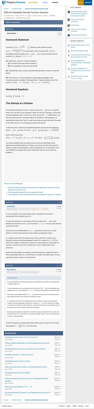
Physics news (9, 184)
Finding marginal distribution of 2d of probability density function (27, 344)
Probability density (9, 18)
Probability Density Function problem (17, 362)
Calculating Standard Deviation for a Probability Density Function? (27, 393)
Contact (60, 407)
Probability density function (23, 18)
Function (45, 16)
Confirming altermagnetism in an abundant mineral (25, 193)
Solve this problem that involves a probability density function (26, 368)
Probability (52, 16)
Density (29, 16)
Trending (55, 2)
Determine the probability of (18, 387)
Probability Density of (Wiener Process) (19, 355)
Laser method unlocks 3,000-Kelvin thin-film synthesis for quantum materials (34, 195)
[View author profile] (34, 209)
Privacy (79, 407)
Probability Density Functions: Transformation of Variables (25, 350)
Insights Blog (33, 2)
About (67, 407)
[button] (39, 2)
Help (85, 407)
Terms (72, 407)
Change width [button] (9, 407)
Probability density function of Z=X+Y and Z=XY (21, 338)
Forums (44, 2)
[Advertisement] (33, 168)
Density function (37, 16)
